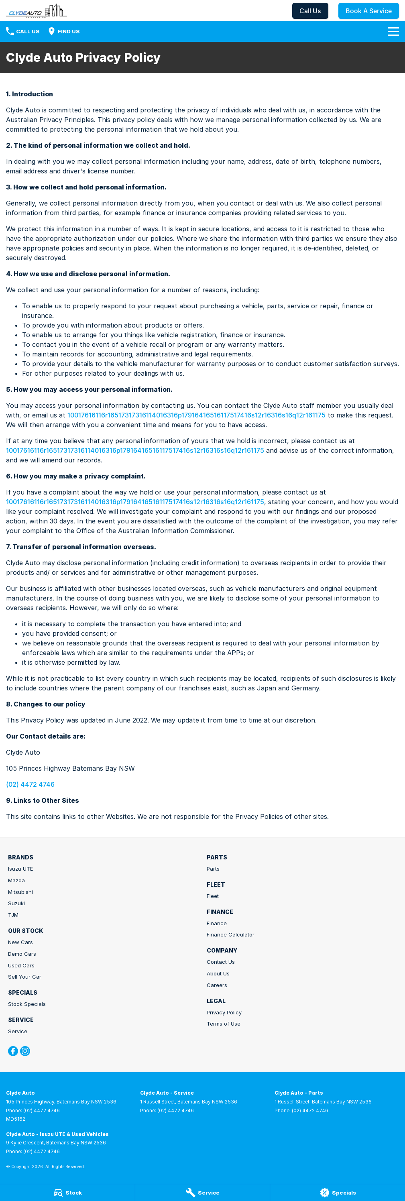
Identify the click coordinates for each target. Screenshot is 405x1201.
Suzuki (16, 903)
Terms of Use (223, 1023)
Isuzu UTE (20, 868)
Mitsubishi (20, 892)
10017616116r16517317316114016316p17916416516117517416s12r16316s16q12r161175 (196, 415)
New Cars (20, 942)
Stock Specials (27, 1004)
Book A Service (369, 11)
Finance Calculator (230, 934)
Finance (217, 923)
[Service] (202, 1192)
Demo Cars (22, 954)
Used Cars (21, 965)
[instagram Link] (25, 1051)
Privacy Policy (224, 1012)
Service (17, 1031)
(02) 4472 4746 (30, 784)
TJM (13, 915)
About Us (218, 973)
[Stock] (67, 1192)
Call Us (310, 11)
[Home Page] (36, 10)
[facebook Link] (13, 1051)
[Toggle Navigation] (393, 31)
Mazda (16, 880)
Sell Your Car (24, 976)
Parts (213, 868)
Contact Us (221, 962)
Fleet (213, 896)
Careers (217, 985)
